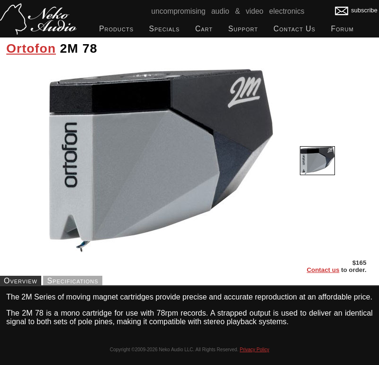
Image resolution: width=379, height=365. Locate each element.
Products (116, 29)
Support (243, 29)
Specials (164, 29)
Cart (204, 29)
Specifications (72, 280)
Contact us (323, 269)
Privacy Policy (254, 349)
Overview (20, 280)
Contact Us (294, 29)
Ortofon (31, 48)
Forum (342, 29)
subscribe (356, 10)
